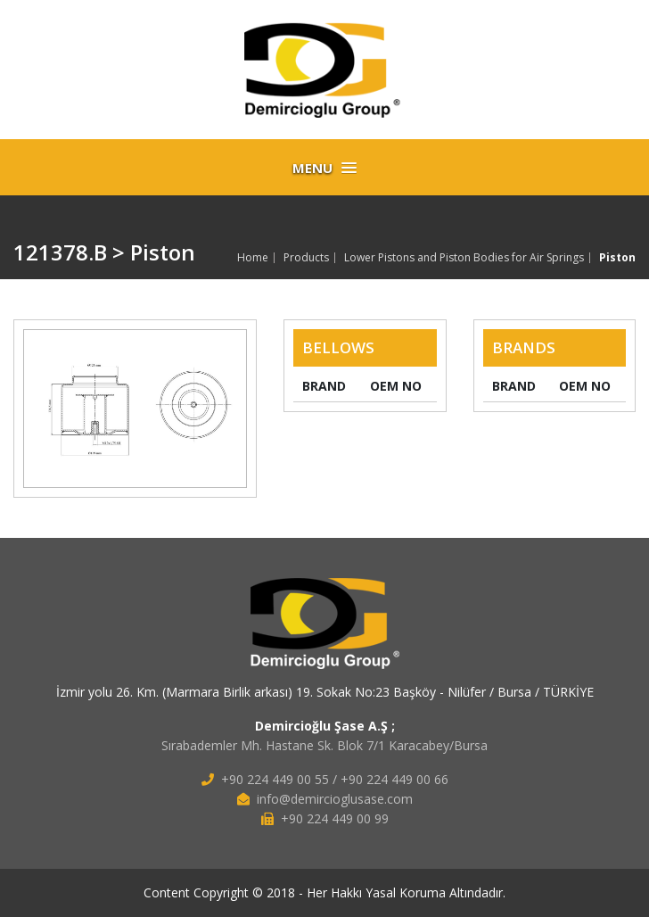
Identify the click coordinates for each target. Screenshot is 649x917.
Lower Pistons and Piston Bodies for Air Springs (464, 257)
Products (306, 257)
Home (252, 257)
